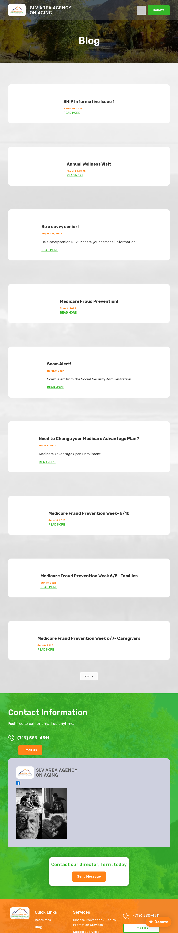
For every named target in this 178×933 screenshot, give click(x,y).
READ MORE (71, 113)
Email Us (30, 750)
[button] (141, 10)
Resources (43, 920)
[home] (39, 10)
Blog (38, 927)
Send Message (89, 876)
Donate (159, 10)
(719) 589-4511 (146, 915)
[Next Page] (89, 676)
